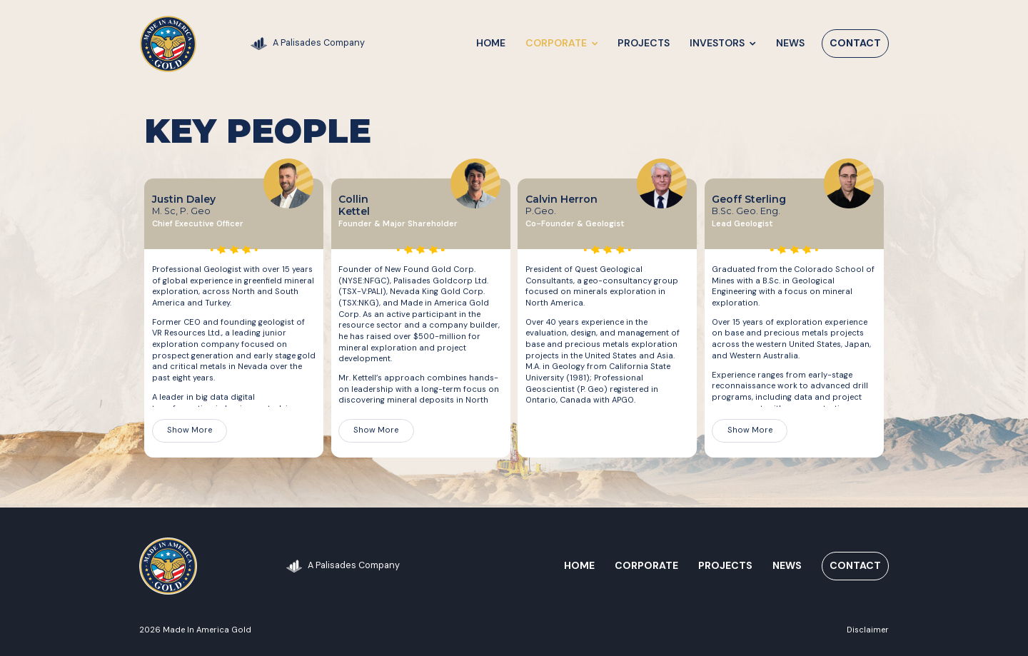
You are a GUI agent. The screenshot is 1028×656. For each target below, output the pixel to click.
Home (490, 42)
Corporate (561, 42)
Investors (723, 42)
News (790, 42)
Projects (644, 42)
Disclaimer (868, 630)
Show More (189, 430)
